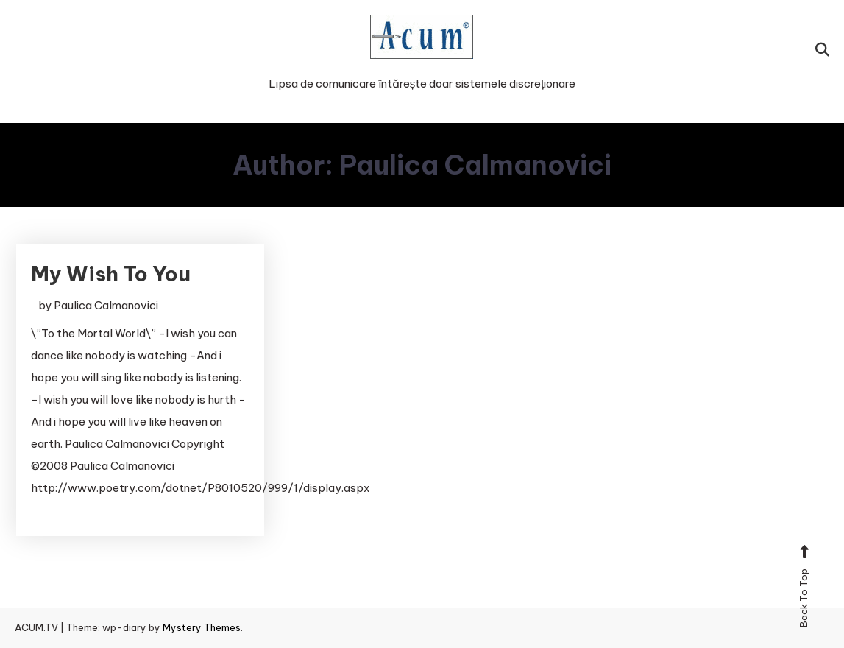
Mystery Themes (202, 627)
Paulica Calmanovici (106, 305)
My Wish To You (111, 273)
